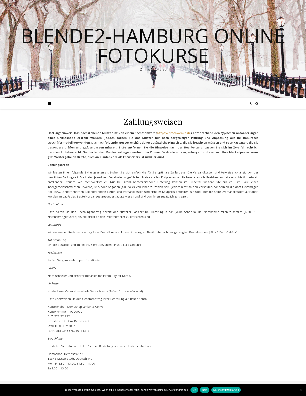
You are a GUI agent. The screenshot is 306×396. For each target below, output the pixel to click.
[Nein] (301, 390)
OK (194, 389)
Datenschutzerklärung (226, 389)
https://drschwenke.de (174, 133)
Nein (204, 389)
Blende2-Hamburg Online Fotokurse (153, 45)
